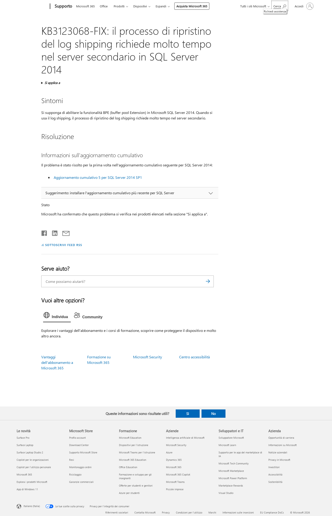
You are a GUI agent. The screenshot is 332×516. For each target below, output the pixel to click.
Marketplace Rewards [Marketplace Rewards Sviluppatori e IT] (231, 485)
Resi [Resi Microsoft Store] (71, 459)
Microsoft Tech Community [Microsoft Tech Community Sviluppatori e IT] (234, 463)
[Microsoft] (32, 6)
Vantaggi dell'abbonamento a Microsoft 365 (57, 362)
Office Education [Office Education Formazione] (128, 467)
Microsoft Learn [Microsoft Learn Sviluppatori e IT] (227, 445)
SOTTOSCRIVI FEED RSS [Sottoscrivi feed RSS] (63, 245)
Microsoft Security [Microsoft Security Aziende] (176, 445)
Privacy (166, 512)
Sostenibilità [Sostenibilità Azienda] (275, 482)
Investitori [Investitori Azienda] (274, 467)
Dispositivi (140, 6)
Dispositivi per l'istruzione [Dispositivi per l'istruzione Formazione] (133, 445)
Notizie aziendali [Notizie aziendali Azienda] (277, 452)
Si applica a (52, 83)
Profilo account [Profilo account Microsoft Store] (77, 437)
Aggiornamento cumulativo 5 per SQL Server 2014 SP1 (98, 177)
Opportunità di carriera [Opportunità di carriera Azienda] (281, 437)
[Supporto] (63, 6)
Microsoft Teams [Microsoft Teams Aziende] (175, 482)
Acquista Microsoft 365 (191, 6)
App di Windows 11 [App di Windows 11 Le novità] (27, 489)
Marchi (212, 512)
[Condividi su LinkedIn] (53, 232)
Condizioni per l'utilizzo (189, 512)
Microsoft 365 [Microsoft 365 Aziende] (173, 467)
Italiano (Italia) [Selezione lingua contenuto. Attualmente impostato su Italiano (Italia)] (32, 506)
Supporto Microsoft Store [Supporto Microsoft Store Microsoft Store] (83, 452)
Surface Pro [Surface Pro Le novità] (23, 437)
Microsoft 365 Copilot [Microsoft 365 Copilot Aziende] (178, 474)
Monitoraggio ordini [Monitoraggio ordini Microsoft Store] (80, 467)
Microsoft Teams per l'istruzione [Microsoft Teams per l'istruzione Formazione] (137, 452)
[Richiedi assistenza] (279, 6)
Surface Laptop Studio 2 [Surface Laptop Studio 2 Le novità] (30, 452)
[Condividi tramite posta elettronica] (64, 232)
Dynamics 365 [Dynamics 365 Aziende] (174, 459)
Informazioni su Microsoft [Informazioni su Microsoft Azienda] (282, 445)
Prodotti (119, 6)
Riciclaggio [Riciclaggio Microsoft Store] (75, 474)
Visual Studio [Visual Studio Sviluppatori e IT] (226, 493)
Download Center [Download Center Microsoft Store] (79, 445)
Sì (187, 413)
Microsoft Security (147, 356)
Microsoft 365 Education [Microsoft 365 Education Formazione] (132, 459)
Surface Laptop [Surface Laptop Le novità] (25, 445)
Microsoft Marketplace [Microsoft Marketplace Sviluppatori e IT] (231, 471)
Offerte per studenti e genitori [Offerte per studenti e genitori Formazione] (136, 485)
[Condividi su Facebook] (44, 232)
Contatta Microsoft (145, 512)
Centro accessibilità (194, 356)
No (213, 413)
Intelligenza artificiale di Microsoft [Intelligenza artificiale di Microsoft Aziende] (185, 437)
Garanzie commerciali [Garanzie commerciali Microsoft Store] (81, 482)
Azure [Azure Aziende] (169, 452)
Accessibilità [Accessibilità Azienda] (275, 474)
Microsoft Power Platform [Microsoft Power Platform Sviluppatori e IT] (233, 478)
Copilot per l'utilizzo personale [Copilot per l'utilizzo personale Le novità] (34, 467)
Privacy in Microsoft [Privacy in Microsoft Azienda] (279, 459)
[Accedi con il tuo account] (303, 6)
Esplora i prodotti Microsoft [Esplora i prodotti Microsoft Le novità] (32, 482)
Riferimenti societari (116, 512)
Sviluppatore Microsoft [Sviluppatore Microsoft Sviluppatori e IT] (231, 437)
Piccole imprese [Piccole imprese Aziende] (175, 489)
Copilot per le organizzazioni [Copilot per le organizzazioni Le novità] (33, 459)
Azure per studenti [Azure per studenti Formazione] (129, 493)
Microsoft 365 (85, 6)
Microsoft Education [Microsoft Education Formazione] (130, 437)
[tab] (57, 316)
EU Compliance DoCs (272, 512)
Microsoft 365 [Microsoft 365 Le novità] (24, 474)
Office (104, 6)
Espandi (161, 6)
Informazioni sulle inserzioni (238, 512)
